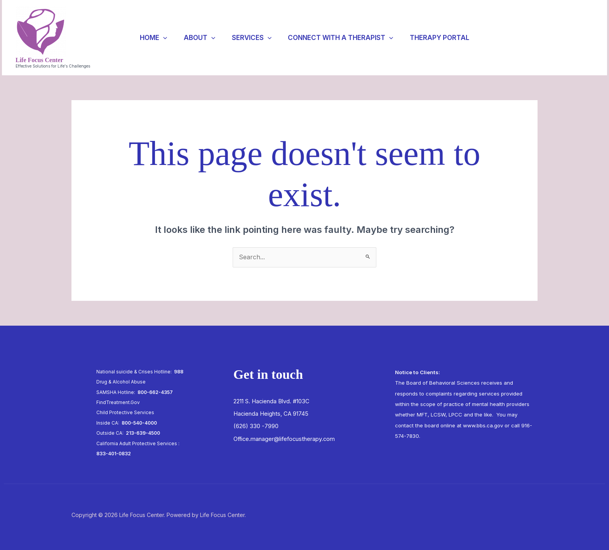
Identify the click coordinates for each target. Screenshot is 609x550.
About (197, 37)
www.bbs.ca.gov (483, 425)
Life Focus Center (39, 60)
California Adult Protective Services (136, 443)
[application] (159, 37)
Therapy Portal (443, 38)
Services (251, 37)
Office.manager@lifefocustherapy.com (284, 438)
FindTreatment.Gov (118, 402)
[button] (564, 38)
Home (149, 37)
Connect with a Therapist (342, 37)
